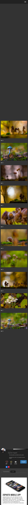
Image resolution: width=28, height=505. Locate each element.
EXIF (13, 471)
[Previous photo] (1, 219)
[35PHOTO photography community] (7, 2)
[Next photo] (26, 219)
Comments (6, 471)
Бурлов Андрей (12, 452)
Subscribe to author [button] (23, 462)
